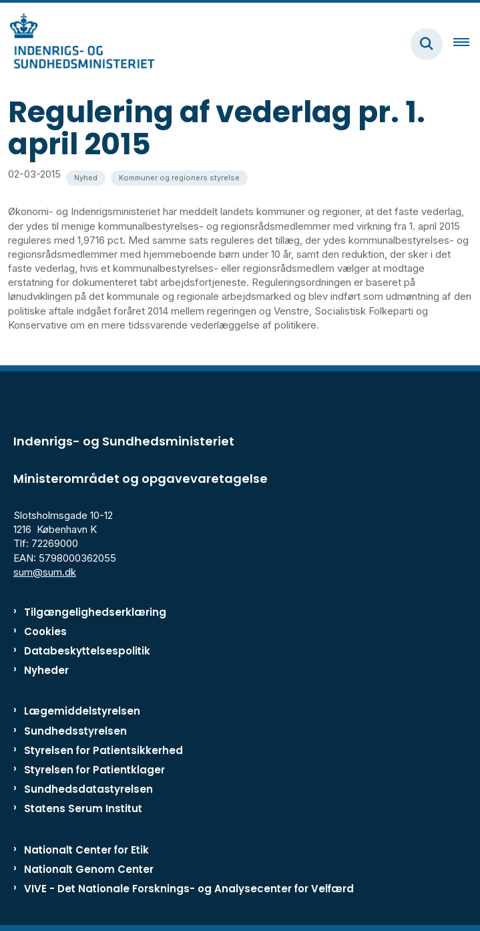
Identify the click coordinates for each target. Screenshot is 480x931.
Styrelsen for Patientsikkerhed (103, 750)
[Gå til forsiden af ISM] (77, 43)
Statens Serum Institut (83, 808)
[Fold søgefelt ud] (427, 44)
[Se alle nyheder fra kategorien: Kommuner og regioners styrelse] (179, 178)
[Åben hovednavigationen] (466, 44)
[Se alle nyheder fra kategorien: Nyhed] (85, 178)
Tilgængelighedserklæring (95, 612)
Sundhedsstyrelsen (75, 731)
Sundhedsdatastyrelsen (88, 789)
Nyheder (46, 670)
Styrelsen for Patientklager (94, 770)
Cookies (45, 631)
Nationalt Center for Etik (86, 850)
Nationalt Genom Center (89, 869)
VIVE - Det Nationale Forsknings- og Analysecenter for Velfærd (189, 889)
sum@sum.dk (44, 572)
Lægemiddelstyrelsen (82, 711)
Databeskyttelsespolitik (87, 651)
